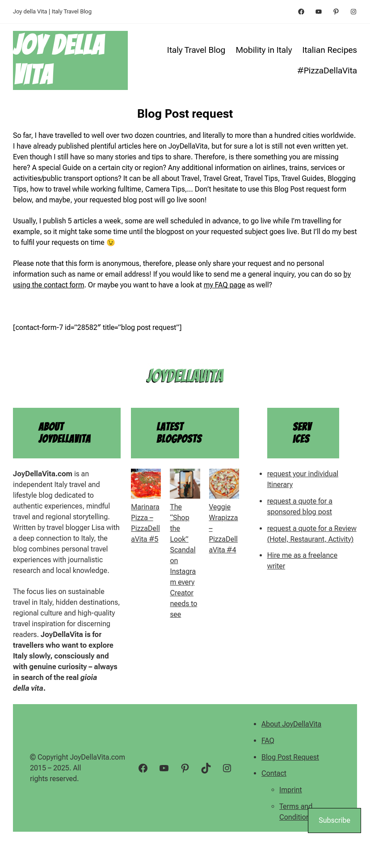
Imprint (290, 790)
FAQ (267, 740)
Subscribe (334, 820)
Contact (273, 773)
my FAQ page (224, 285)
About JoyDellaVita (291, 724)
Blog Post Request (290, 757)
